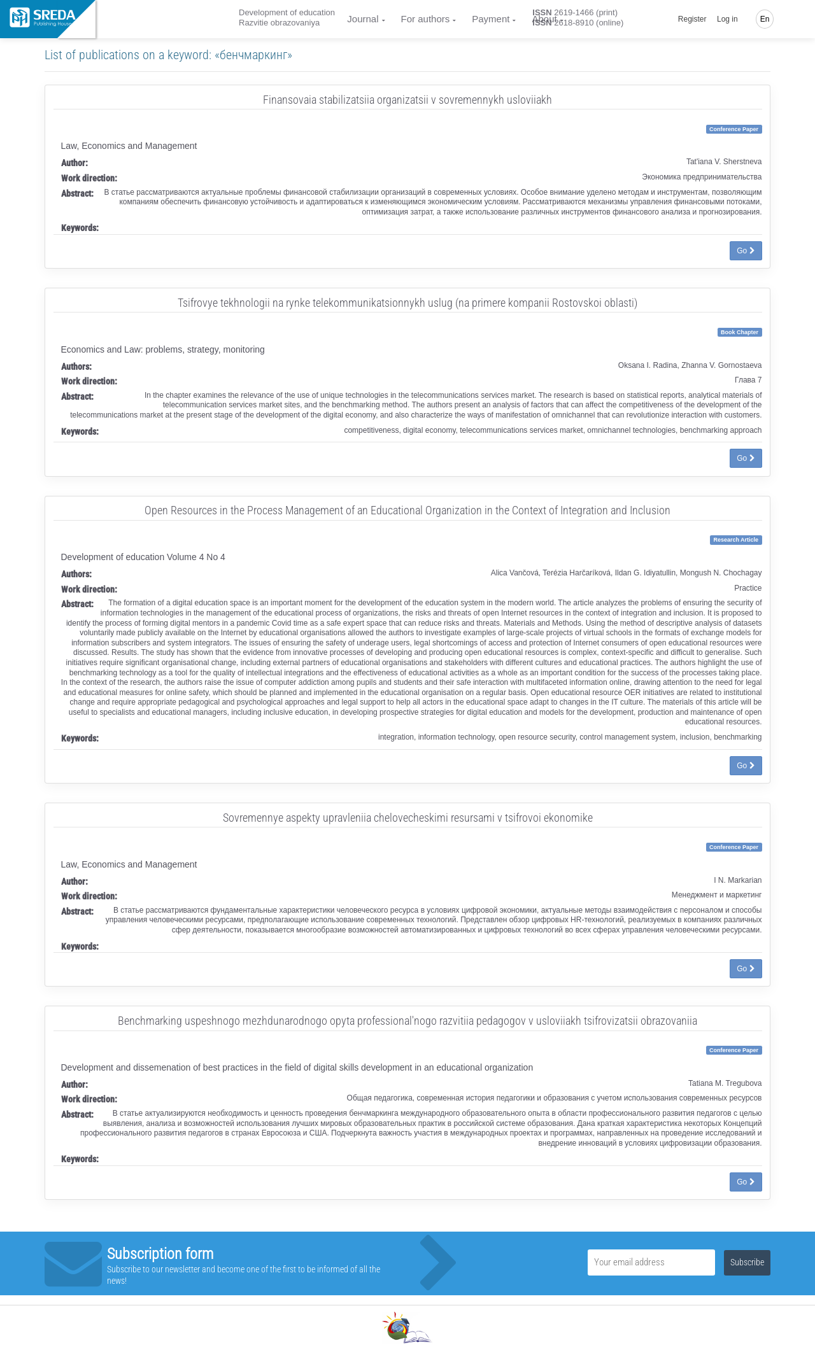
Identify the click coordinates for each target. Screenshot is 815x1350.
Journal (362, 18)
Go (746, 250)
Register (692, 19)
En (765, 19)
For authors (425, 18)
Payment (490, 18)
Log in (727, 19)
